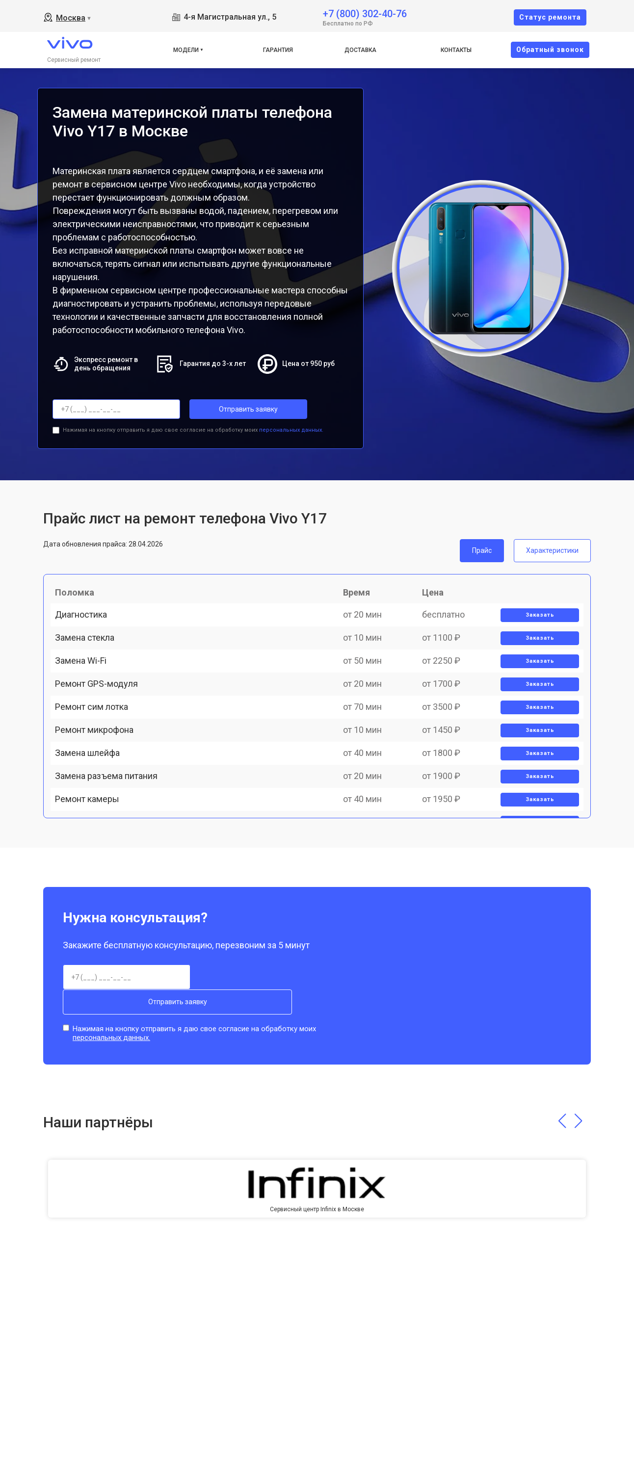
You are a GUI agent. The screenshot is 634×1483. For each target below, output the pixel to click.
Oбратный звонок (550, 49)
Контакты (456, 50)
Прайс (482, 546)
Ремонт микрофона (99, 797)
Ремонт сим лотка (96, 763)
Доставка (360, 50)
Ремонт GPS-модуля (101, 729)
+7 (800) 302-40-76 (365, 13)
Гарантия (278, 50)
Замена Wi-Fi (86, 695)
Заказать (535, 627)
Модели (186, 50)
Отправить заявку (228, 409)
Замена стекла (90, 661)
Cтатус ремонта (550, 17)
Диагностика (86, 627)
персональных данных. (291, 426)
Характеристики (552, 546)
